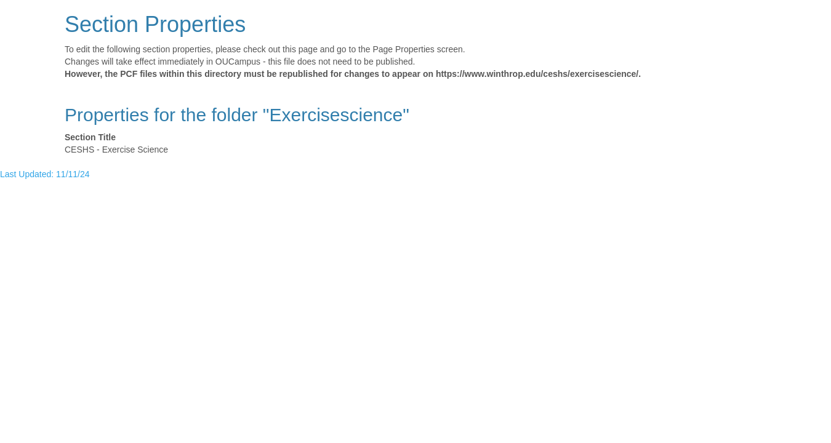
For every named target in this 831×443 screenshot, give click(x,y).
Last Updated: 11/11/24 (45, 174)
